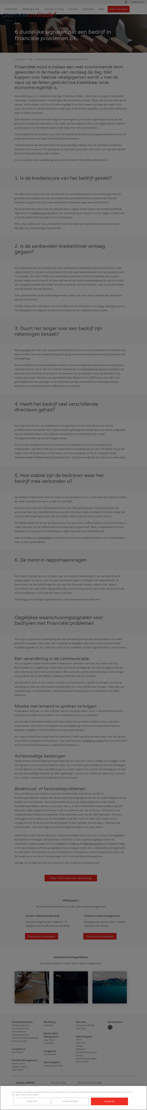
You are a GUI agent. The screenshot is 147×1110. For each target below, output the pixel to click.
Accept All (109, 1101)
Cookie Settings (70, 1101)
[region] (73, 1098)
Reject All (31, 1101)
